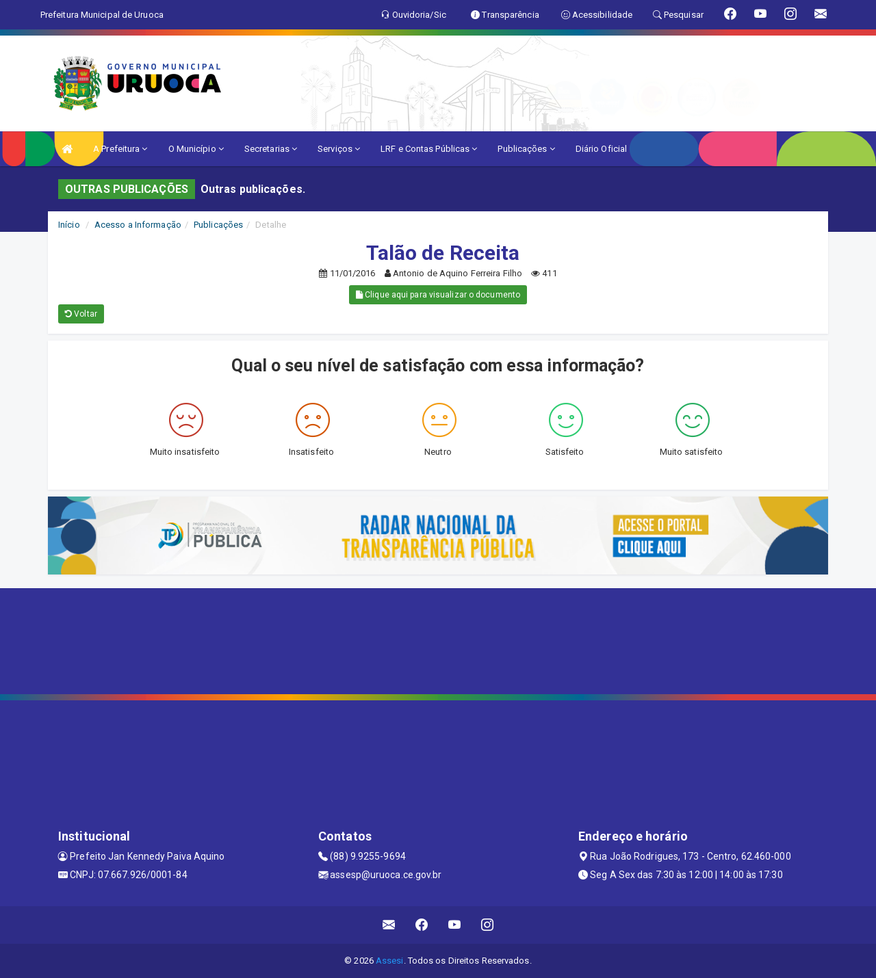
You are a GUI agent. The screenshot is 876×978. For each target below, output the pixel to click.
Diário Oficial (601, 149)
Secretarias (270, 149)
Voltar (81, 314)
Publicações (526, 149)
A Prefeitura (120, 149)
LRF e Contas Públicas (429, 149)
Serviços (339, 149)
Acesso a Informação (137, 225)
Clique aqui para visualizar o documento (438, 295)
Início (69, 225)
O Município (196, 149)
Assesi (390, 960)
